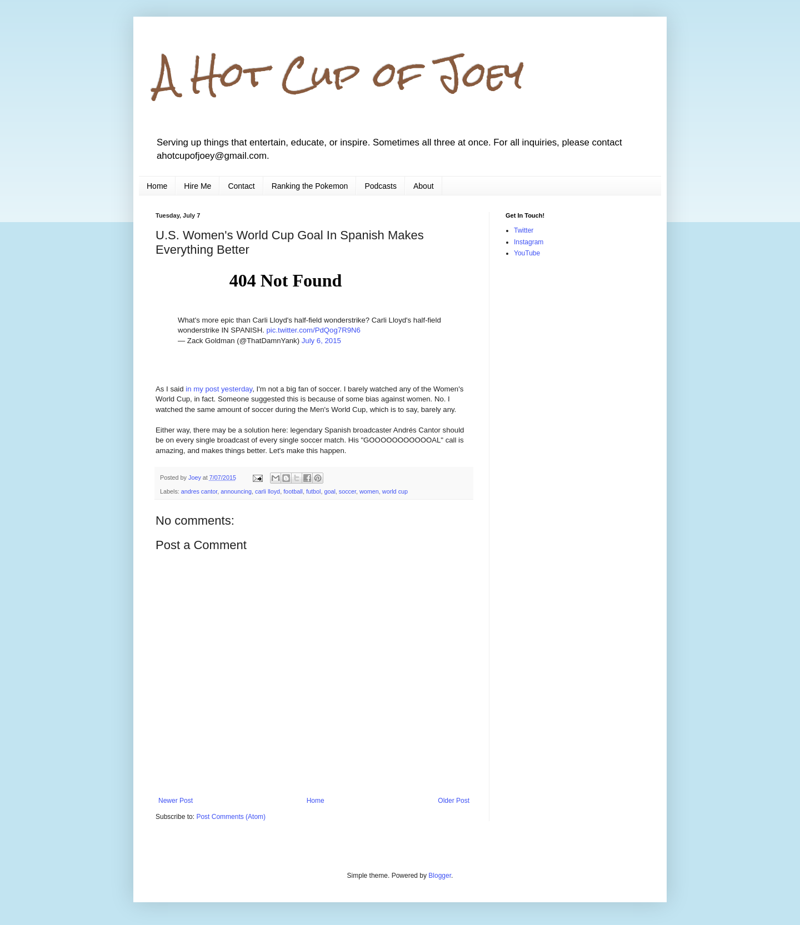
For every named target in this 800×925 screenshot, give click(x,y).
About (423, 186)
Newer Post (175, 801)
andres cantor (199, 491)
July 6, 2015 (321, 340)
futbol (313, 491)
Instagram (528, 242)
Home (157, 186)
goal (329, 491)
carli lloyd (267, 491)
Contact (241, 186)
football (293, 491)
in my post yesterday (219, 389)
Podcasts (380, 186)
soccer (347, 491)
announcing (236, 491)
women (369, 491)
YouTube (527, 253)
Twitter (523, 230)
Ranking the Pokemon (310, 186)
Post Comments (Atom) (231, 817)
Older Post (453, 801)
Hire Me (197, 186)
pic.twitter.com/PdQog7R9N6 (314, 330)
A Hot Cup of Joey (340, 74)
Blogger (439, 875)
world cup (395, 491)
